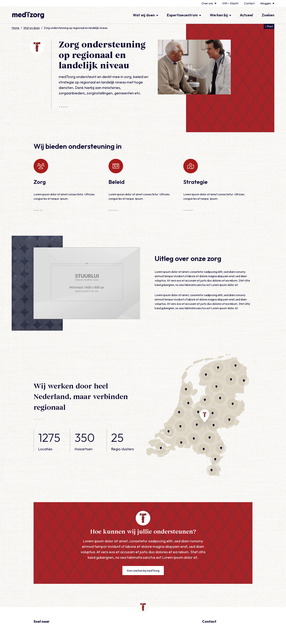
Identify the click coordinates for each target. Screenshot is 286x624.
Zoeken (268, 15)
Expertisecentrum (184, 15)
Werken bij (220, 15)
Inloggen (267, 3)
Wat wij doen (145, 15)
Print (269, 26)
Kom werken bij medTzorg (143, 570)
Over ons (209, 3)
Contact (249, 3)
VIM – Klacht (230, 3)
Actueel (246, 15)
